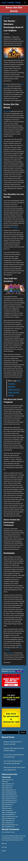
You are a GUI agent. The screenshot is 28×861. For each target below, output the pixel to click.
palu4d (4, 851)
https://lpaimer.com (7, 786)
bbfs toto (4, 843)
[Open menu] (24, 2)
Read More (7, 662)
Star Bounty (7, 111)
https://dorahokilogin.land (9, 812)
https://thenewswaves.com (9, 800)
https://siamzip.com (7, 779)
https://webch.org (7, 788)
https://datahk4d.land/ (8, 826)
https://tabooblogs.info (8, 820)
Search (4, 730)
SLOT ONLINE (6, 17)
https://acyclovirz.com (8, 783)
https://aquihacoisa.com (9, 790)
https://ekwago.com (7, 804)
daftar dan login (14, 836)
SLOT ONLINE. (14, 227)
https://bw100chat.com (8, 818)
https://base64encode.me (9, 802)
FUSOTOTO (5, 781)
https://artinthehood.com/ (9, 792)
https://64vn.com (6, 806)
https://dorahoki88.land (8, 814)
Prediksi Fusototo (7, 808)
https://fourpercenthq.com (9, 798)
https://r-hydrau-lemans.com (10, 816)
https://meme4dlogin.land (9, 794)
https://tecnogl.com (7, 810)
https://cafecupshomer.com (9, 796)
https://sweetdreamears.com (10, 824)
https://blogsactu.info (8, 822)
